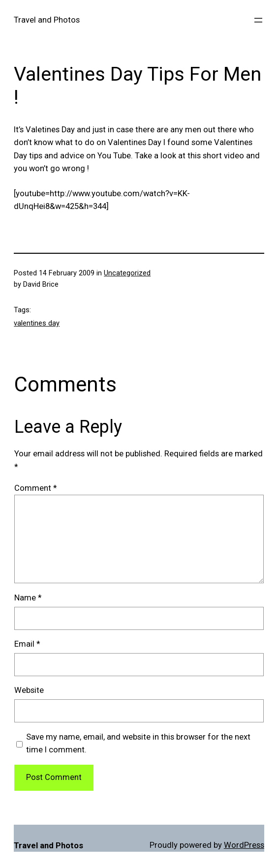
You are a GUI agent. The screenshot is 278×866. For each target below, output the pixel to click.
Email (27, 644)
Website (29, 690)
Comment (35, 488)
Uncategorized (127, 273)
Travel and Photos (47, 20)
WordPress (244, 845)
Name (27, 597)
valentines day (37, 323)
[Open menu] (258, 20)
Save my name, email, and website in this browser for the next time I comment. (138, 743)
